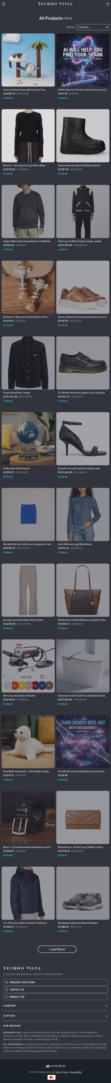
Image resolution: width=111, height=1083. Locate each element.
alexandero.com (12, 1032)
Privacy (65, 1072)
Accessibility (76, 1072)
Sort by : (71, 27)
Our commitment (12, 1044)
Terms (58, 1072)
